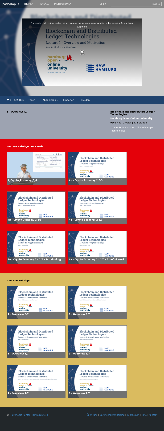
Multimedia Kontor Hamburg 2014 (29, 415)
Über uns (91, 415)
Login (103, 4)
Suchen (156, 4)
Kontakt (153, 415)
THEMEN (30, 4)
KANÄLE (44, 4)
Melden (85, 100)
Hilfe (144, 415)
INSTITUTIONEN (62, 4)
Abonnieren (50, 100)
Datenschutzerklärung (112, 415)
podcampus (10, 4)
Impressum (133, 415)
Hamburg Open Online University (131, 118)
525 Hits (19, 100)
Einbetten (69, 100)
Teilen (33, 100)
